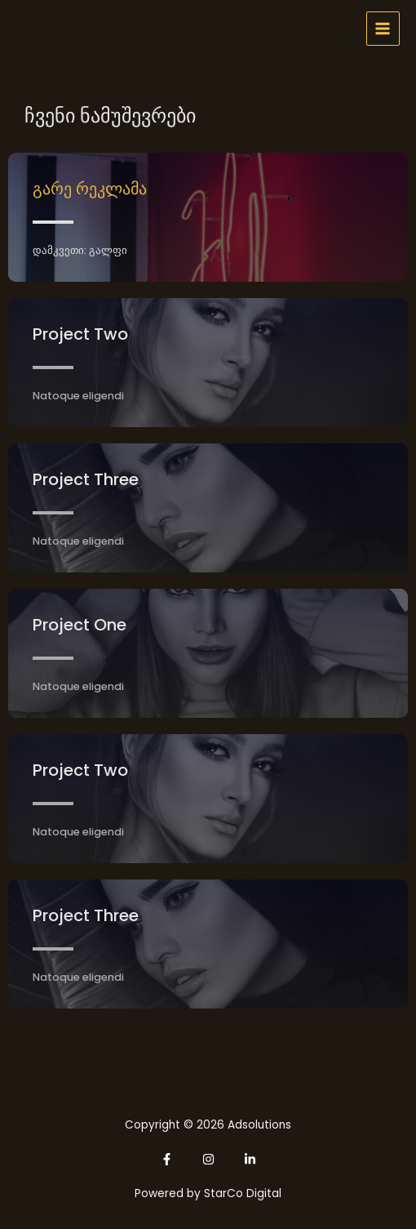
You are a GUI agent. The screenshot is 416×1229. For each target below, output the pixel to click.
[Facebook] (166, 1159)
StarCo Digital (242, 1193)
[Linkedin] (250, 1159)
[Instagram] (208, 1159)
